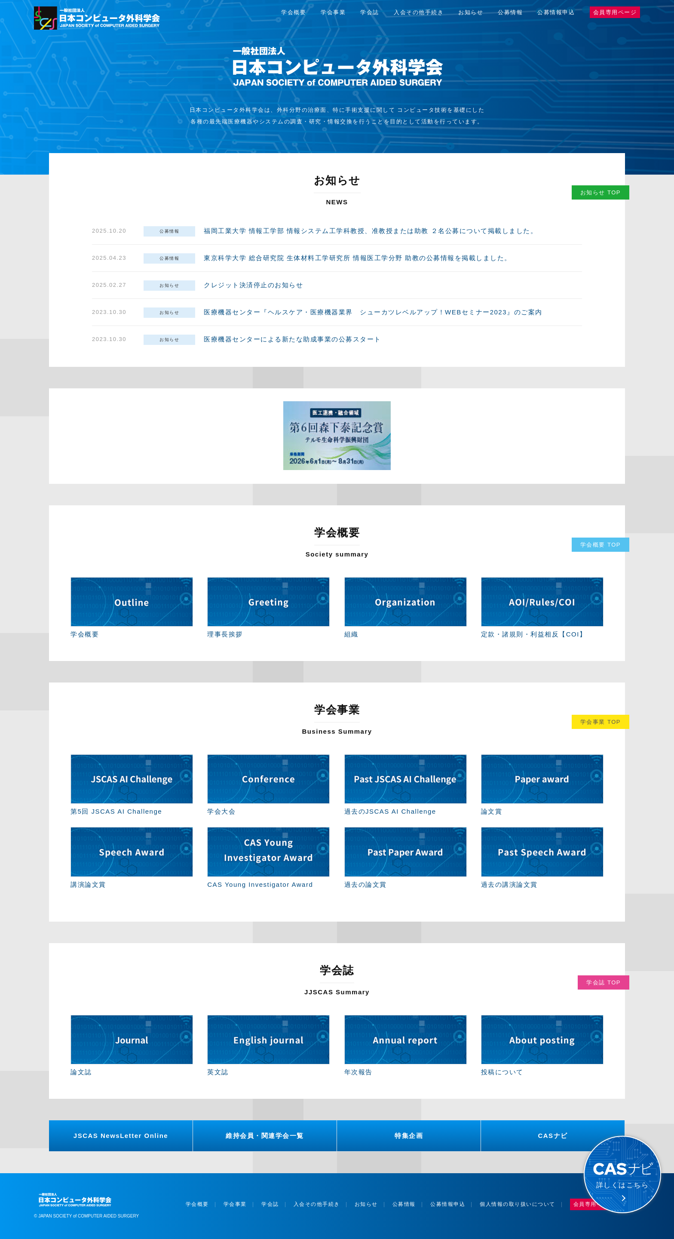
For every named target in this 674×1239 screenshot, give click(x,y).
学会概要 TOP (600, 544)
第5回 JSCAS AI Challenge (116, 811)
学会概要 (293, 12)
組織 (351, 634)
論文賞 (491, 811)
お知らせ (470, 12)
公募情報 (510, 12)
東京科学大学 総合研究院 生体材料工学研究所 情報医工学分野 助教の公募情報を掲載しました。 (358, 257)
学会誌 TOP (603, 982)
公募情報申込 (556, 12)
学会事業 (333, 12)
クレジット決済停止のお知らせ (253, 285)
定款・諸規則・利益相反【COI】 (534, 634)
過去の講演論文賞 (509, 884)
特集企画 (409, 1135)
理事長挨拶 (225, 634)
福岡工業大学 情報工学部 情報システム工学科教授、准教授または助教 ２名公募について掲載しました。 (370, 230)
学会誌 (369, 12)
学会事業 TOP (600, 722)
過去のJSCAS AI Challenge (390, 811)
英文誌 (218, 1072)
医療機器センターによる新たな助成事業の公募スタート (292, 339)
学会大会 (221, 811)
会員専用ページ (615, 12)
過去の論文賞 (365, 884)
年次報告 (358, 1072)
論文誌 (81, 1072)
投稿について (502, 1072)
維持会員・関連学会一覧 (265, 1135)
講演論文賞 (88, 884)
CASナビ (552, 1135)
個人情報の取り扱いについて (517, 1204)
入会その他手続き (419, 12)
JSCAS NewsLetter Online (121, 1135)
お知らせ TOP (600, 192)
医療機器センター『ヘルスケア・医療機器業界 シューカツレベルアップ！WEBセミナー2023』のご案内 (373, 312)
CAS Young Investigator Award (260, 884)
